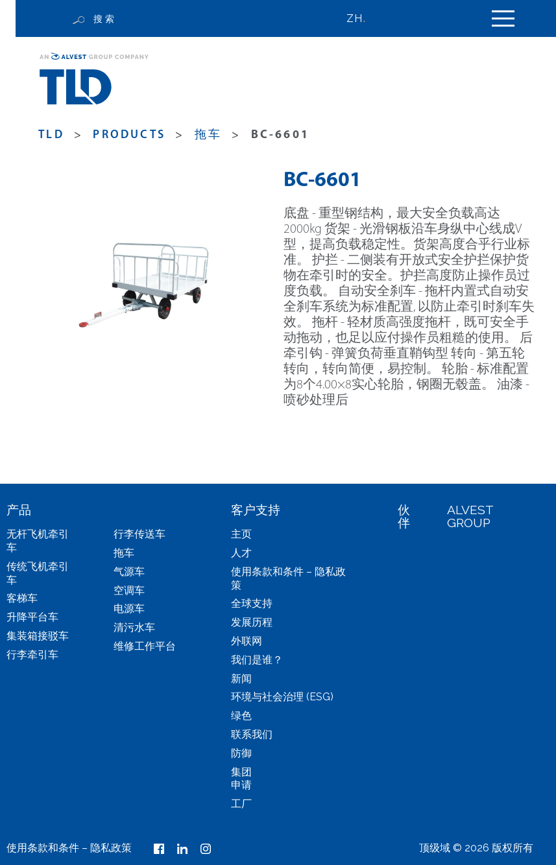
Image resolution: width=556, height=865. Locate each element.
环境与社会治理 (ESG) (282, 697)
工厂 (241, 804)
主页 (241, 534)
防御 (241, 753)
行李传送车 (139, 534)
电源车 (129, 608)
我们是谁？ (257, 660)
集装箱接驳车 (37, 636)
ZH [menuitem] (354, 18)
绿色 (241, 715)
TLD (51, 135)
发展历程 (251, 622)
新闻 (241, 678)
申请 (241, 785)
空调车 (129, 590)
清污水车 (134, 627)
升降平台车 (32, 617)
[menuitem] (362, 18)
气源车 (129, 571)
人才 (241, 553)
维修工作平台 (145, 646)
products (129, 135)
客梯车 (22, 598)
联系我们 (251, 734)
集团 (241, 772)
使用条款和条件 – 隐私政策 (69, 848)
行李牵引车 (32, 654)
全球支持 (251, 603)
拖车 (208, 135)
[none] (362, 18)
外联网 (246, 641)
